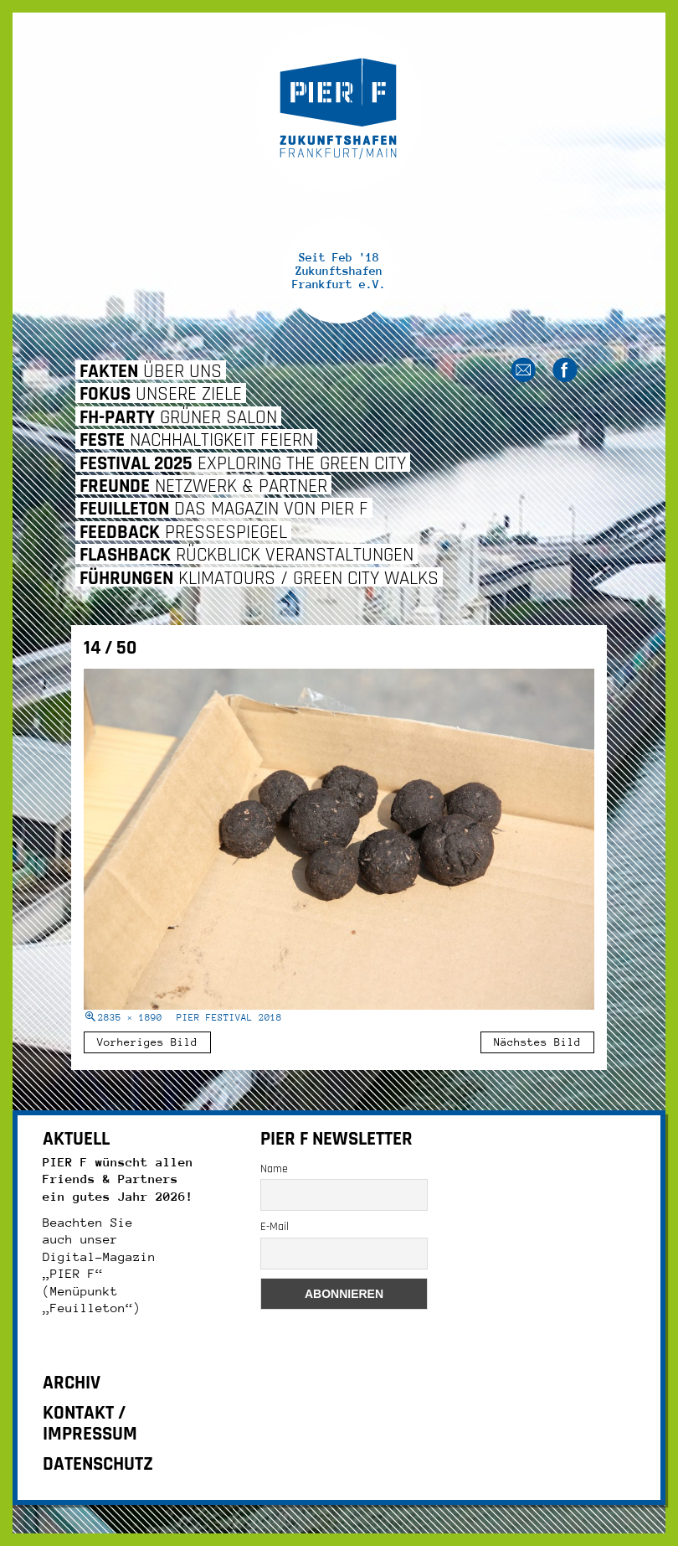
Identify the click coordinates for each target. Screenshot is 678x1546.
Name (274, 1168)
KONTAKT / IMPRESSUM (90, 1423)
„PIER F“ (73, 1273)
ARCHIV (71, 1383)
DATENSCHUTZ (98, 1464)
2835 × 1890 (130, 1017)
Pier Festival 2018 (229, 1017)
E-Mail (274, 1226)
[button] (37, 1509)
